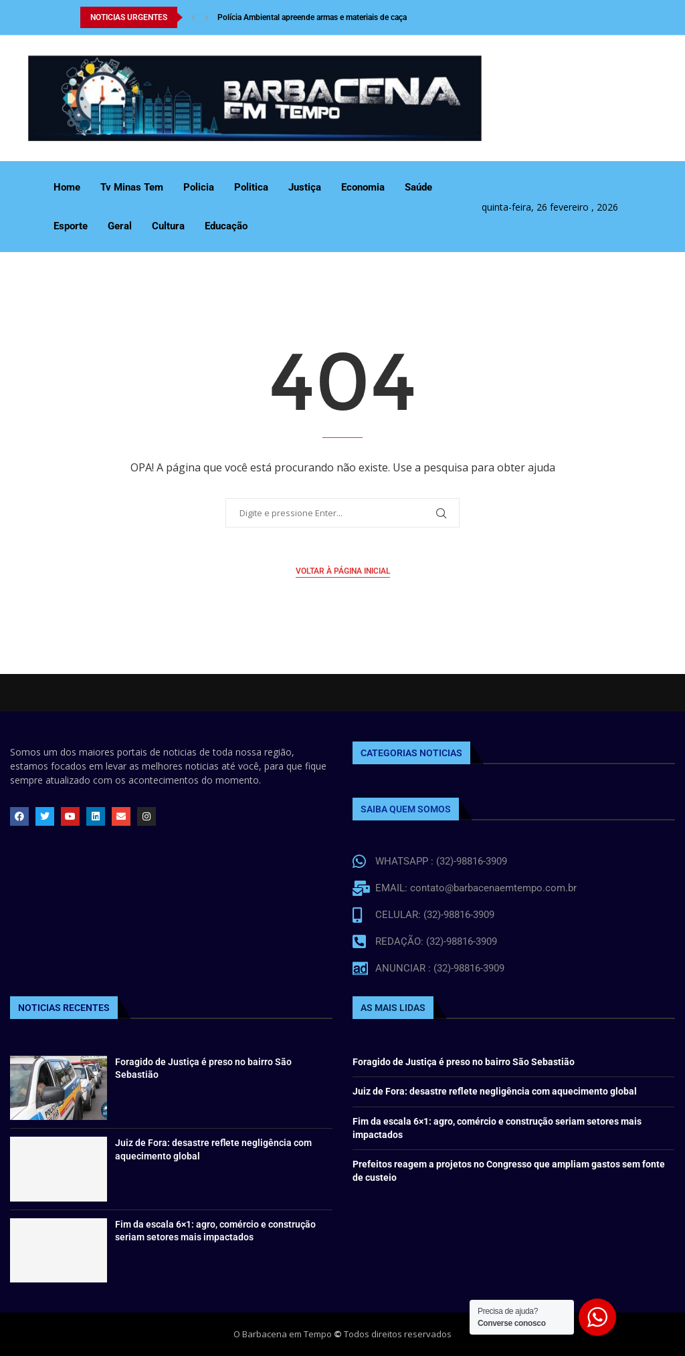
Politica (251, 187)
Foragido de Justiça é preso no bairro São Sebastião (464, 1061)
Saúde (418, 187)
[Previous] (193, 17)
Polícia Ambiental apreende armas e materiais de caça (312, 17)
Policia (198, 187)
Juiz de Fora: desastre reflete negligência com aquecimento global (495, 1091)
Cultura (168, 226)
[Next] (206, 17)
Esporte (71, 226)
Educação (226, 226)
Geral (120, 226)
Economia (363, 187)
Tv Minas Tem (131, 187)
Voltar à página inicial (343, 571)
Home (67, 187)
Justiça (304, 187)
